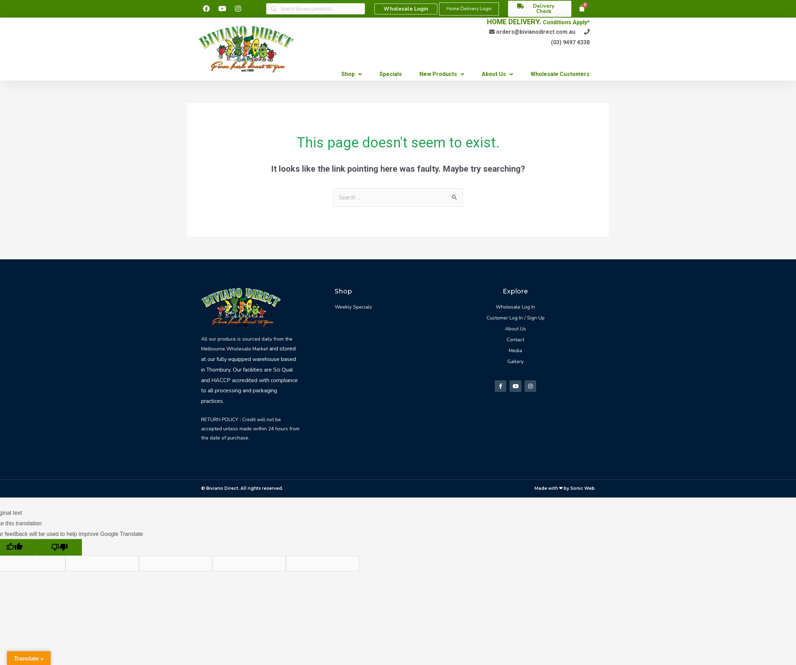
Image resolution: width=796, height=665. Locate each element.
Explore (515, 291)
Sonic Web (582, 488)
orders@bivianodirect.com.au (535, 31)
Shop (343, 291)
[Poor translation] (59, 547)
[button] (405, 9)
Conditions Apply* (566, 22)
